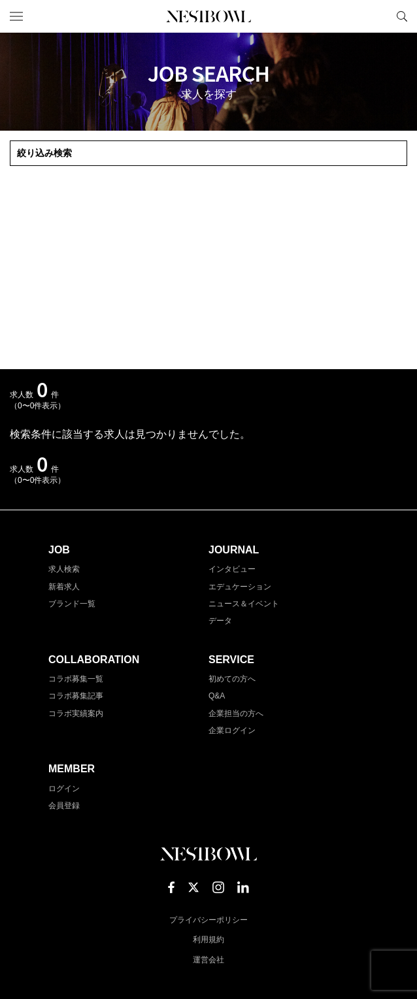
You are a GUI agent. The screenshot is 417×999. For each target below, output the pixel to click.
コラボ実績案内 (75, 713)
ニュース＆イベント (243, 603)
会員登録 (64, 805)
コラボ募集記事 (75, 695)
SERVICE (231, 659)
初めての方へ (232, 678)
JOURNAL (233, 549)
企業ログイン (232, 730)
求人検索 (64, 569)
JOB (59, 549)
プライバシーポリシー (208, 920)
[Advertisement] (208, 267)
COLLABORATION (93, 659)
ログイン (64, 788)
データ (220, 620)
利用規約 (208, 939)
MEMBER (71, 768)
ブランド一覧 (71, 603)
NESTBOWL (208, 16)
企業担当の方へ (235, 713)
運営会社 (208, 959)
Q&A (216, 695)
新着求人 (64, 586)
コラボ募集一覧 (75, 678)
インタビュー (232, 569)
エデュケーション (239, 586)
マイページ (379, 16)
